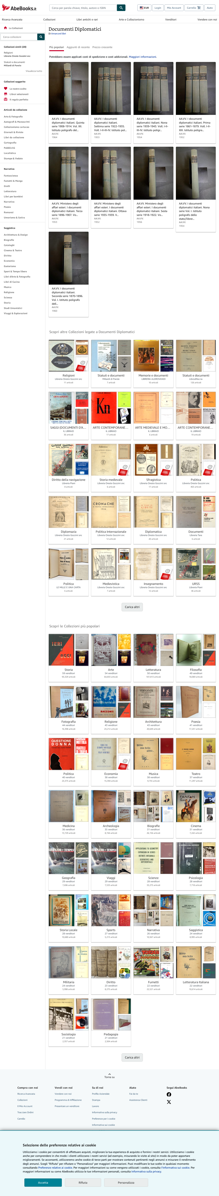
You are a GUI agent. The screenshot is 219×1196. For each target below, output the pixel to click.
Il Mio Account (24, 1106)
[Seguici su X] (169, 1102)
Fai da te (133, 1093)
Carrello (21, 1118)
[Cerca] (121, 7)
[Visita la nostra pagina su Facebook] (169, 1094)
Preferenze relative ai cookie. (55, 1167)
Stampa (96, 1099)
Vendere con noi (207, 19)
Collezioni (49, 19)
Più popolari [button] (56, 47)
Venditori (170, 19)
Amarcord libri (58, 33)
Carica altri (132, 607)
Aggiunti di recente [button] (78, 47)
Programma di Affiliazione (68, 1099)
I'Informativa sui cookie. (175, 1167)
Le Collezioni (13, 28)
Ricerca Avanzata (12, 19)
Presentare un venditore (67, 1106)
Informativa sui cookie (103, 1124)
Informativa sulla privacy (104, 1112)
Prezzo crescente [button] (102, 47)
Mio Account (174, 7)
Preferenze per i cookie (103, 1118)
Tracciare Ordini (25, 1112)
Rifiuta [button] (83, 1182)
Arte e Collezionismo (131, 19)
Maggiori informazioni (142, 56)
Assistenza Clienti (138, 1099)
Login (158, 7)
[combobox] (83, 7)
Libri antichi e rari (87, 19)
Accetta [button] (43, 1182)
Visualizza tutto (34, 71)
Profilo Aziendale (100, 1093)
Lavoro (95, 1106)
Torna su (109, 1077)
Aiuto (210, 7)
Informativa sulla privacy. (146, 1171)
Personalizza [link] (126, 1182)
